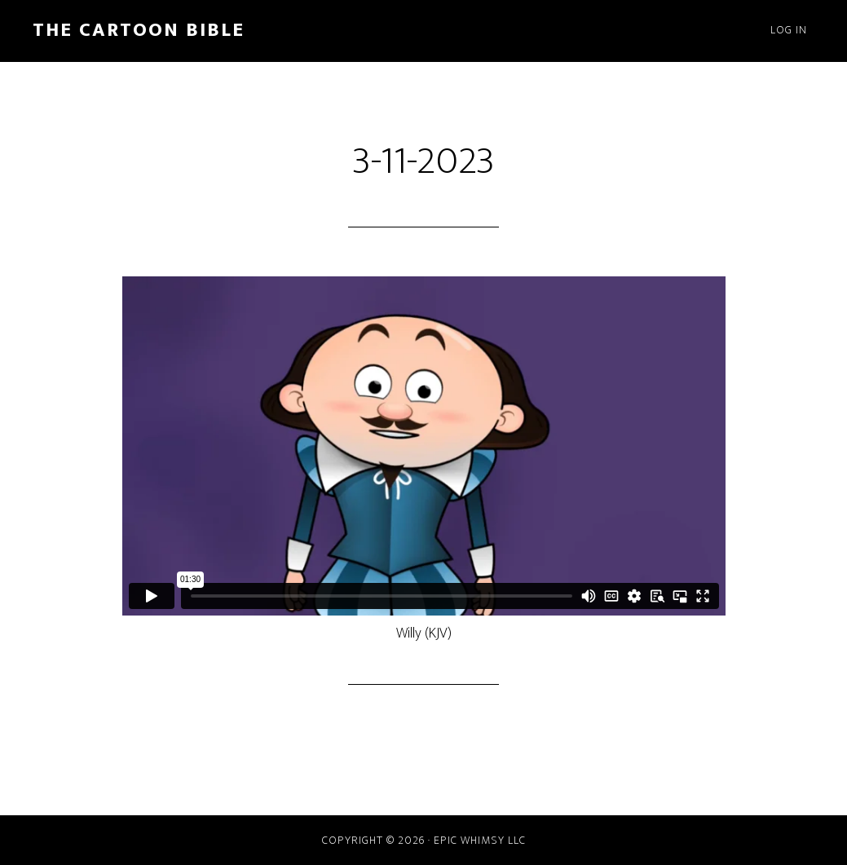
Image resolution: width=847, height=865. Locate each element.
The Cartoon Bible (139, 30)
